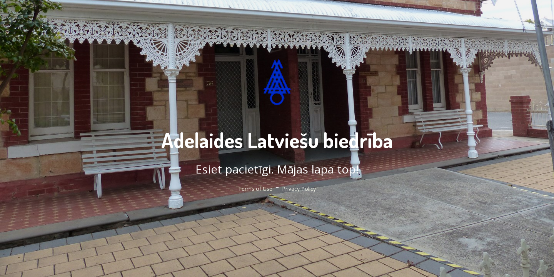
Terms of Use (255, 188)
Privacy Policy (299, 188)
